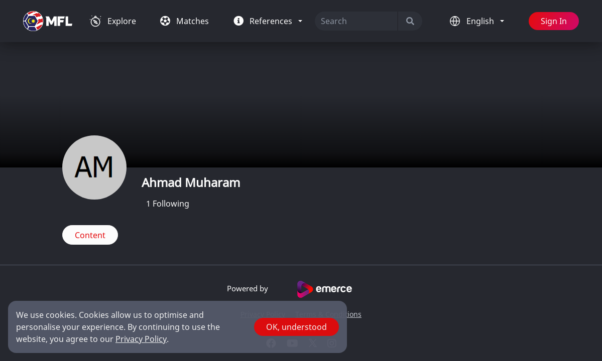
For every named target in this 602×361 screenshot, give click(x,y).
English (481, 21)
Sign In (554, 21)
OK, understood (296, 326)
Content (90, 235)
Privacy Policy (141, 338)
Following (167, 203)
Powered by (301, 289)
